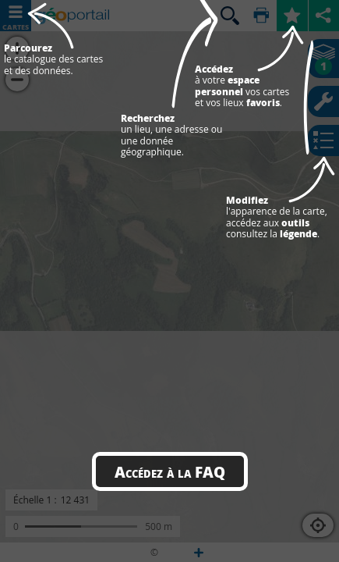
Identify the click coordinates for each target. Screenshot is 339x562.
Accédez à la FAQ (170, 471)
